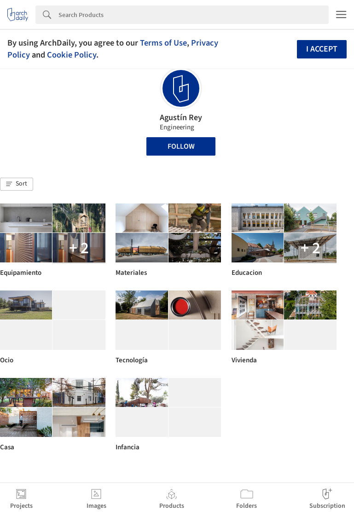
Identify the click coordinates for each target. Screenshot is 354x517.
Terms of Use (163, 43)
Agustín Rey (181, 117)
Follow (181, 146)
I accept (321, 49)
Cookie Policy (71, 55)
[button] (16, 184)
